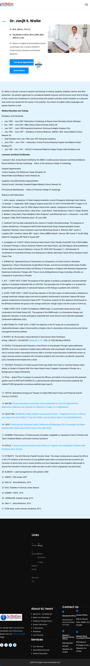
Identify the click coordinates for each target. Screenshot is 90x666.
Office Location (19, 634)
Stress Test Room (40, 624)
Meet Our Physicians (41, 617)
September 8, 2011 (36, 340)
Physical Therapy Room (42, 621)
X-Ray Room (38, 628)
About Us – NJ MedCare (42, 614)
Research (37, 631)
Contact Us (35, 579)
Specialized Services (41, 650)
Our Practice (38, 635)
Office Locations (41, 556)
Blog (41, 562)
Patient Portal (35, 567)
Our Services (38, 646)
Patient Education (40, 653)
